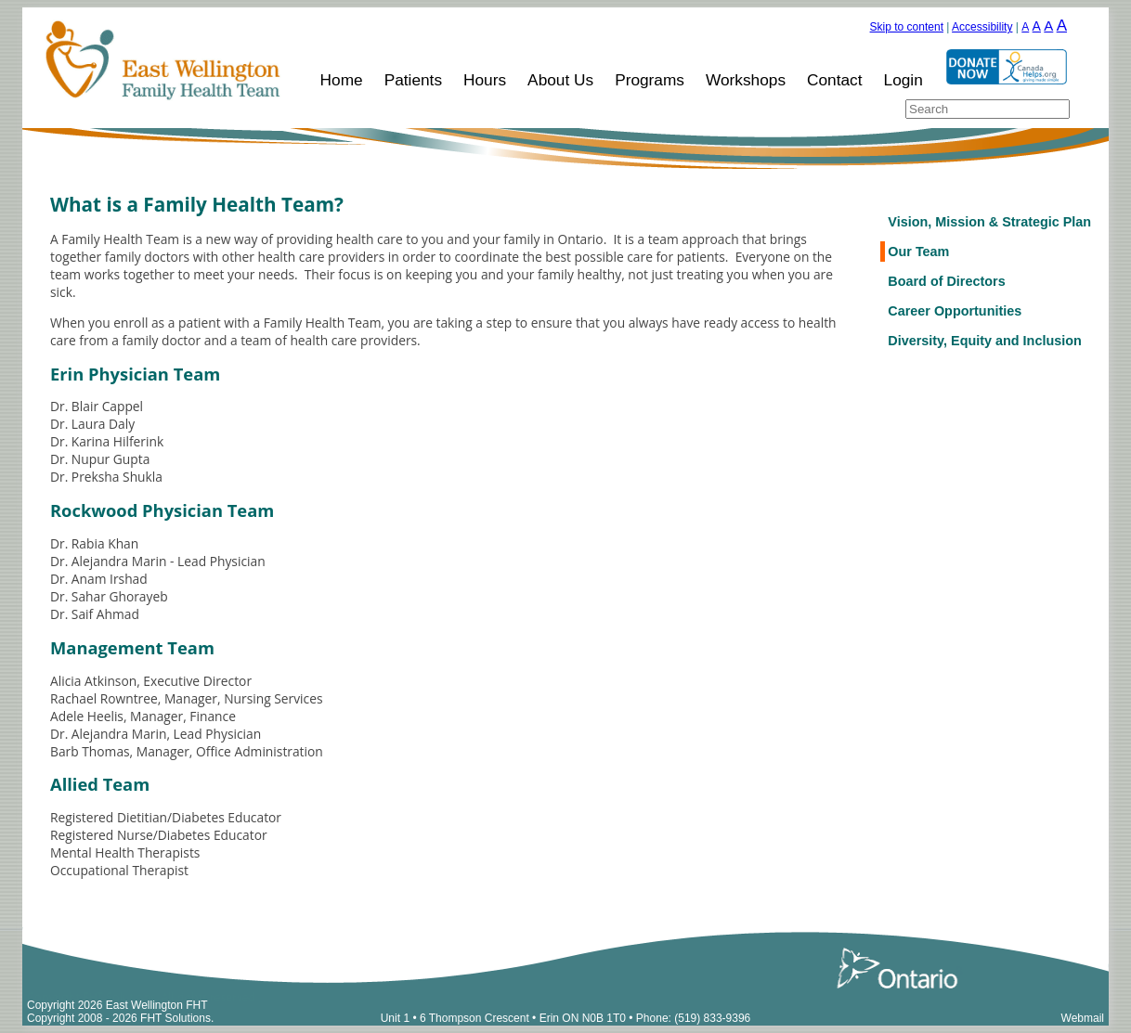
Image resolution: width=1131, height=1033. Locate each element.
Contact (835, 80)
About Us (560, 80)
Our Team (918, 251)
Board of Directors (946, 281)
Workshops (746, 80)
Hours (484, 80)
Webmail (1082, 1018)
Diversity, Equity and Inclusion (984, 340)
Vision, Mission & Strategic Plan (989, 221)
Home (341, 80)
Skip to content (906, 26)
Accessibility (982, 26)
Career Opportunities (954, 310)
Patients (413, 80)
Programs (649, 80)
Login (903, 80)
